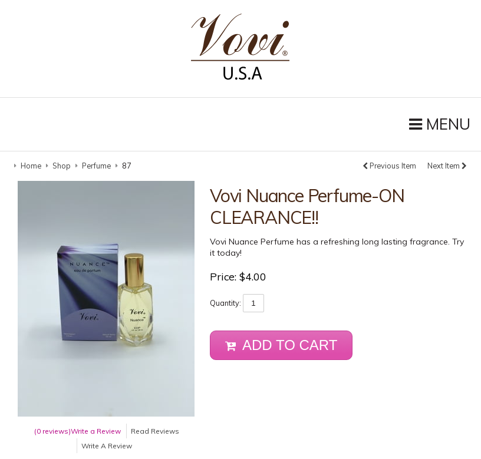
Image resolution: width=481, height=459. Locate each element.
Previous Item (389, 165)
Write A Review (106, 444)
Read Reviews (155, 429)
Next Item (447, 165)
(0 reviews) (52, 429)
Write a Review (96, 429)
